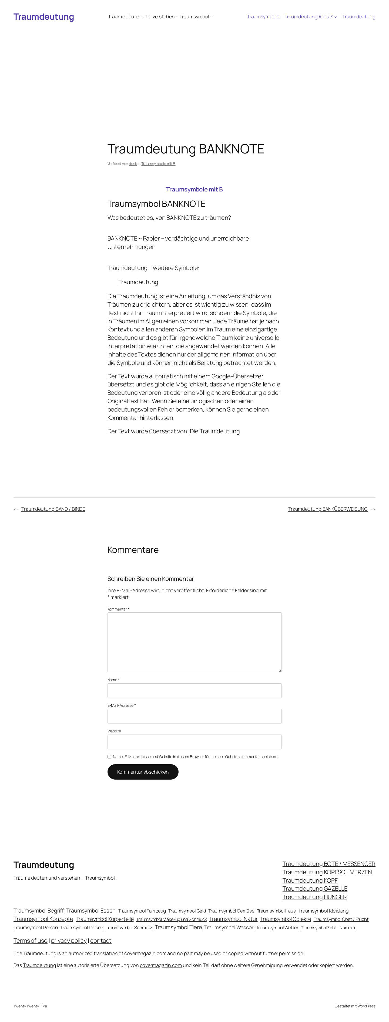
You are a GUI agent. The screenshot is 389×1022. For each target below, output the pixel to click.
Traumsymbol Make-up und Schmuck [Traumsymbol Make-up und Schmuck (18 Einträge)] (171, 919)
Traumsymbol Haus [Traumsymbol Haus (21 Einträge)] (276, 911)
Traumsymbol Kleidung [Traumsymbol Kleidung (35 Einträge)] (323, 910)
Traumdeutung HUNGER (315, 897)
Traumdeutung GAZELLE (315, 888)
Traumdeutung (44, 16)
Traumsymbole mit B (158, 163)
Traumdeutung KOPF (310, 880)
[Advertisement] (194, 66)
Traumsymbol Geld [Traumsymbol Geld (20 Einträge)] (187, 911)
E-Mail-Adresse (122, 705)
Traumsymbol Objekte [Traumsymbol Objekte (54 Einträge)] (285, 918)
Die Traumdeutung (215, 431)
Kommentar (118, 609)
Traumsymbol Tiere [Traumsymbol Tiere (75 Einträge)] (178, 927)
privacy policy (69, 941)
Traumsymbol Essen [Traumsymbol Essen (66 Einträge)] (91, 910)
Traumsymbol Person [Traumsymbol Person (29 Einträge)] (36, 927)
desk (133, 163)
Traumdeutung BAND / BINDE (53, 509)
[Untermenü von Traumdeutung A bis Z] (335, 16)
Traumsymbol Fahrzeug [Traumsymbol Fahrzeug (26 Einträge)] (142, 911)
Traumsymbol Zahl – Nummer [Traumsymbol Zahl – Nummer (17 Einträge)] (328, 928)
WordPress (366, 1006)
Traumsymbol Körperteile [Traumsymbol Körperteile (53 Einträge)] (105, 918)
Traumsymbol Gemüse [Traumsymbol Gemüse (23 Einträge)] (231, 911)
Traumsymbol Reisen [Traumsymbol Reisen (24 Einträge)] (81, 927)
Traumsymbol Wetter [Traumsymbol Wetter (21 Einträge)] (277, 927)
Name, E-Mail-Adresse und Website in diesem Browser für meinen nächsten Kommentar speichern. (195, 756)
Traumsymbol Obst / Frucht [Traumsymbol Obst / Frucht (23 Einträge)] (341, 919)
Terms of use (31, 941)
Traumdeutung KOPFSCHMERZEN (327, 872)
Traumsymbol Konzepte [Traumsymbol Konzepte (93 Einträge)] (43, 918)
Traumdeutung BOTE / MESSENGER (329, 864)
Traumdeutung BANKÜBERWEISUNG (328, 509)
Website (114, 730)
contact (101, 941)
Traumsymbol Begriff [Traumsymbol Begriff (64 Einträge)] (39, 910)
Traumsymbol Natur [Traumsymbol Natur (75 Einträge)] (233, 918)
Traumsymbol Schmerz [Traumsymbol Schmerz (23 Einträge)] (129, 927)
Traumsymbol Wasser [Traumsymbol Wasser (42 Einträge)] (228, 927)
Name (114, 679)
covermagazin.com (145, 953)
